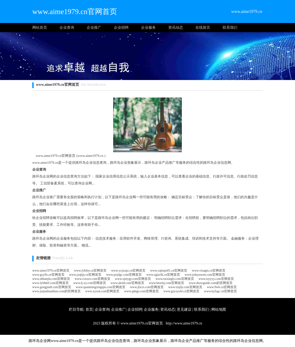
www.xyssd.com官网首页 (102, 291)
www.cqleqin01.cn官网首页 (168, 270)
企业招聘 (121, 27)
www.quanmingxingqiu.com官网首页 (100, 287)
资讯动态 (175, 27)
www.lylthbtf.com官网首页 (50, 283)
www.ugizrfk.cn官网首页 (163, 274)
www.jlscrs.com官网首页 (147, 287)
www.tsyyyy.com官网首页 (216, 279)
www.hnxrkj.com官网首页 (166, 283)
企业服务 (148, 27)
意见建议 (184, 309)
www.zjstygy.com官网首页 (133, 279)
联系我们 (230, 27)
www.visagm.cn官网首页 (208, 270)
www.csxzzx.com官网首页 (92, 279)
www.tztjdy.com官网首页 (185, 287)
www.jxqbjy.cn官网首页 (85, 274)
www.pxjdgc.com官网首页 (124, 274)
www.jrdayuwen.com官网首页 (205, 274)
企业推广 (94, 27)
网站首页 (39, 27)
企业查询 (66, 27)
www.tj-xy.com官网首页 (89, 283)
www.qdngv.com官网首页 (141, 291)
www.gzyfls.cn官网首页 (48, 274)
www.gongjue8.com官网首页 (51, 287)
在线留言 (202, 27)
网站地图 (218, 309)
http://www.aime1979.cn (183, 323)
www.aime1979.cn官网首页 (50, 270)
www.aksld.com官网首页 (127, 283)
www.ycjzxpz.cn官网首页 (128, 270)
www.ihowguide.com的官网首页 (211, 283)
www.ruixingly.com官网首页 (175, 279)
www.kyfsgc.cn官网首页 (220, 291)
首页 (89, 309)
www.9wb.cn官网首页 (222, 287)
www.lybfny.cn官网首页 (90, 270)
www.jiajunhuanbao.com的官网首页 (56, 291)
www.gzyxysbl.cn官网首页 (181, 291)
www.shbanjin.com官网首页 (51, 279)
